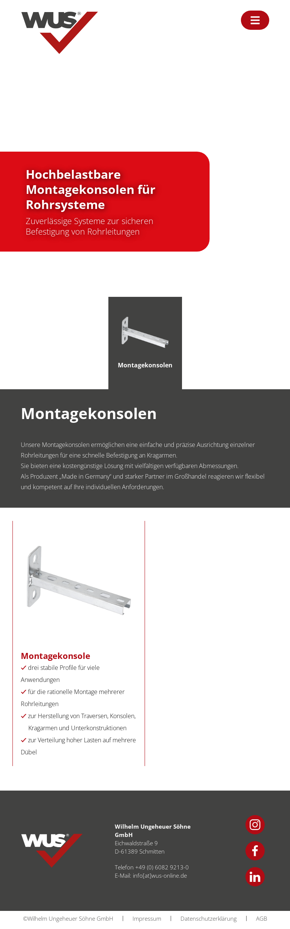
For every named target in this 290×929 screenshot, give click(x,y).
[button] (16, 912)
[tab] (145, 343)
